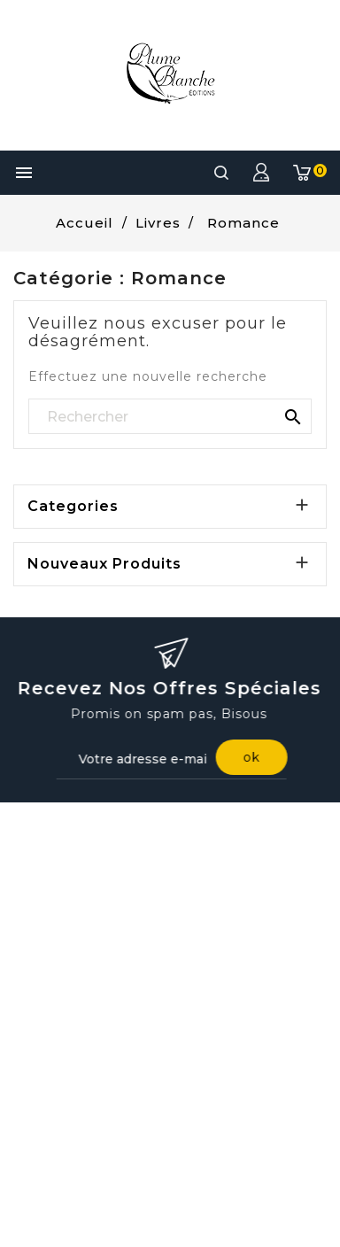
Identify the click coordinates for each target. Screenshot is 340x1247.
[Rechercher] (170, 417)
